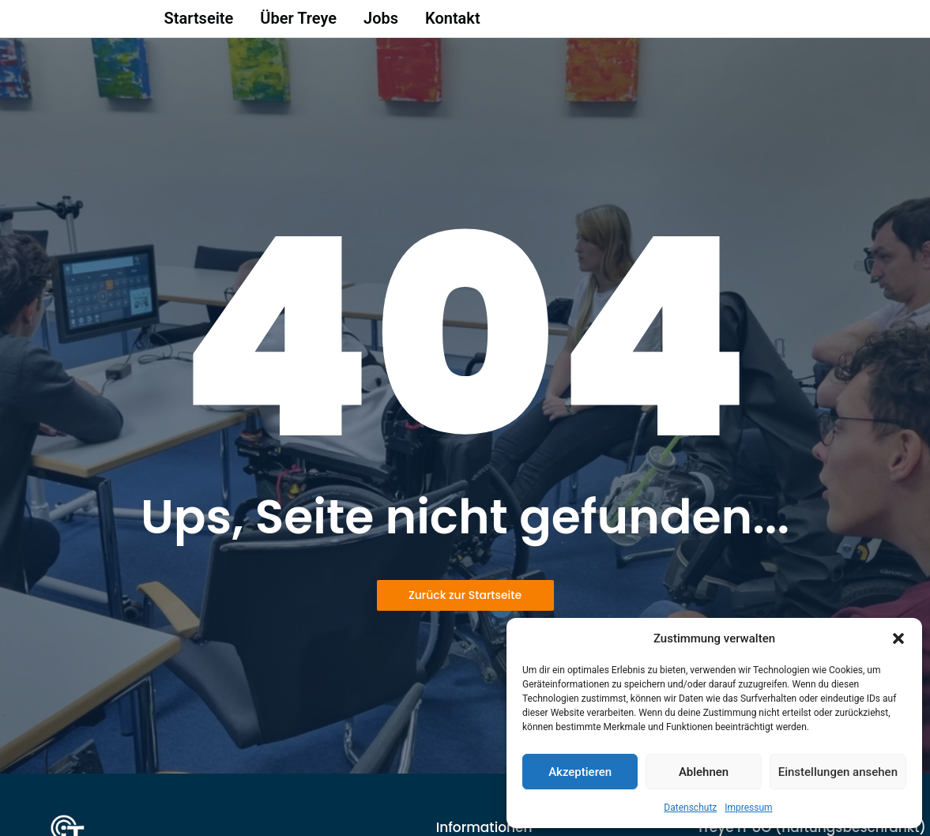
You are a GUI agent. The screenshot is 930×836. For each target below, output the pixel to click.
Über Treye (298, 22)
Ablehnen (704, 772)
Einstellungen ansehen (838, 772)
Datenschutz (690, 807)
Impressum (748, 807)
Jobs (380, 22)
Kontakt (452, 22)
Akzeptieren (580, 772)
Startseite (199, 22)
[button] (898, 638)
